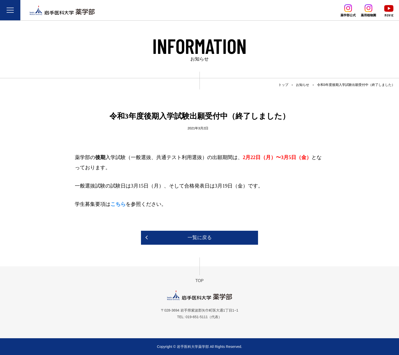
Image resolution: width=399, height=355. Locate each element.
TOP (199, 281)
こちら (118, 204)
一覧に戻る (200, 237)
